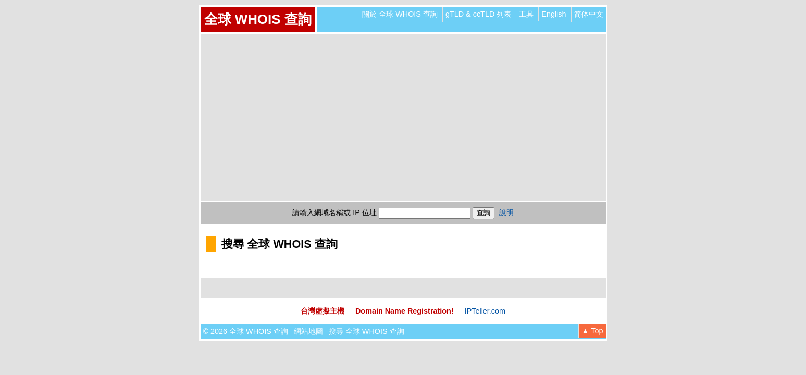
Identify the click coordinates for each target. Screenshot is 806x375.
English (553, 14)
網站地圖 (308, 331)
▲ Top (592, 331)
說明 (506, 212)
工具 (526, 14)
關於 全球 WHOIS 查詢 (400, 14)
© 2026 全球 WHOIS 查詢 (245, 331)
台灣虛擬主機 (322, 311)
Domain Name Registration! (404, 311)
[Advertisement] (403, 117)
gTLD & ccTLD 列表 (478, 14)
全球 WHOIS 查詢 (258, 19)
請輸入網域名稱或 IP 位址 (334, 212)
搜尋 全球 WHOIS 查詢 (366, 331)
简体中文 (588, 14)
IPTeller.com (485, 311)
